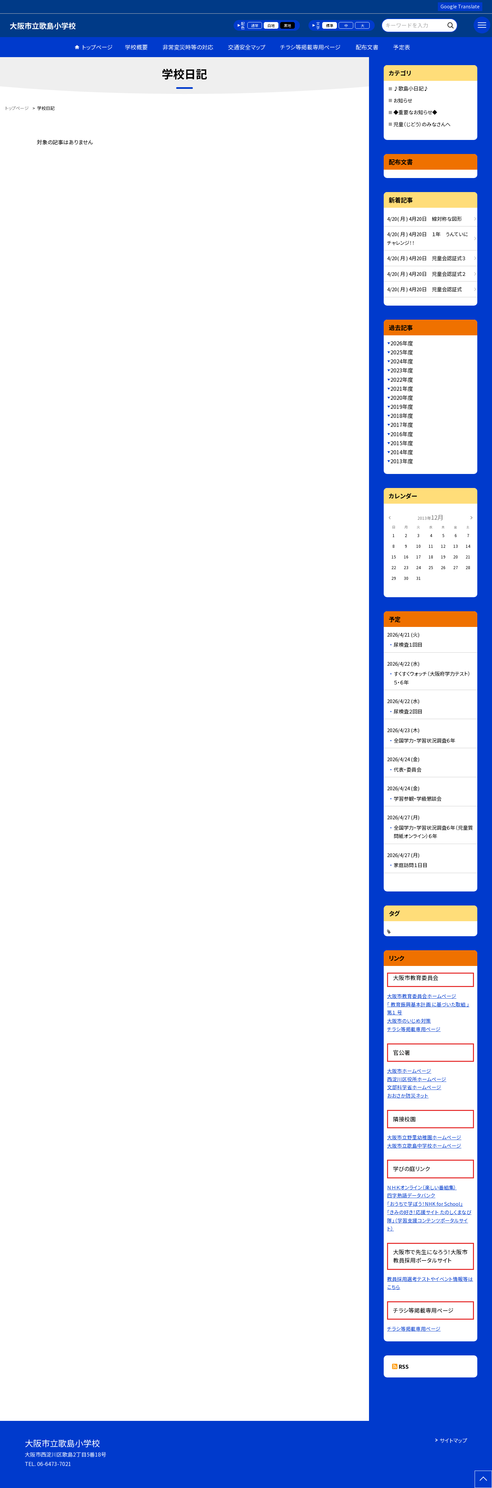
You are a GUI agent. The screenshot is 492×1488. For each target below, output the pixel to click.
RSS (404, 1366)
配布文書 (367, 47)
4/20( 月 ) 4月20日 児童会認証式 (424, 289)
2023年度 (401, 370)
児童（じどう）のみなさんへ (422, 124)
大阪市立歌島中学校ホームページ (424, 1145)
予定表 (401, 47)
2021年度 (401, 388)
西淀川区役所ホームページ (416, 1079)
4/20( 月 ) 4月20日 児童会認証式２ (426, 273)
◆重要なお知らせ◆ (415, 112)
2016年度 (401, 434)
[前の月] (389, 517)
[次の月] (471, 517)
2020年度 (401, 397)
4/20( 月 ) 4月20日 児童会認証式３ (426, 258)
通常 (254, 25)
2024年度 (401, 361)
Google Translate (460, 6)
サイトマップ (453, 1440)
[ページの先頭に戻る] (483, 1479)
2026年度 (401, 343)
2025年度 (401, 352)
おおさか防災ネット (407, 1095)
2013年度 (401, 461)
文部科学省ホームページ (414, 1087)
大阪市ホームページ (409, 1070)
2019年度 (401, 406)
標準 (329, 25)
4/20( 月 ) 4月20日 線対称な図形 (424, 218)
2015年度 (401, 443)
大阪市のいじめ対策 (409, 1020)
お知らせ (402, 100)
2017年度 (401, 425)
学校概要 (136, 47)
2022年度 (401, 379)
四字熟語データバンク (411, 1195)
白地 (271, 25)
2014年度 (401, 452)
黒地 (287, 25)
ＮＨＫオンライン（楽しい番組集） (422, 1187)
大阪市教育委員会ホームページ (421, 995)
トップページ (97, 47)
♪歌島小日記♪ (410, 88)
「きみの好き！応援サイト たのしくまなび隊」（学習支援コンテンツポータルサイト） (429, 1220)
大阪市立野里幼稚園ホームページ (424, 1137)
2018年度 (401, 415)
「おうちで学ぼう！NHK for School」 (425, 1203)
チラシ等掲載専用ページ (310, 47)
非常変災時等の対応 (187, 47)
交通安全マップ (246, 47)
